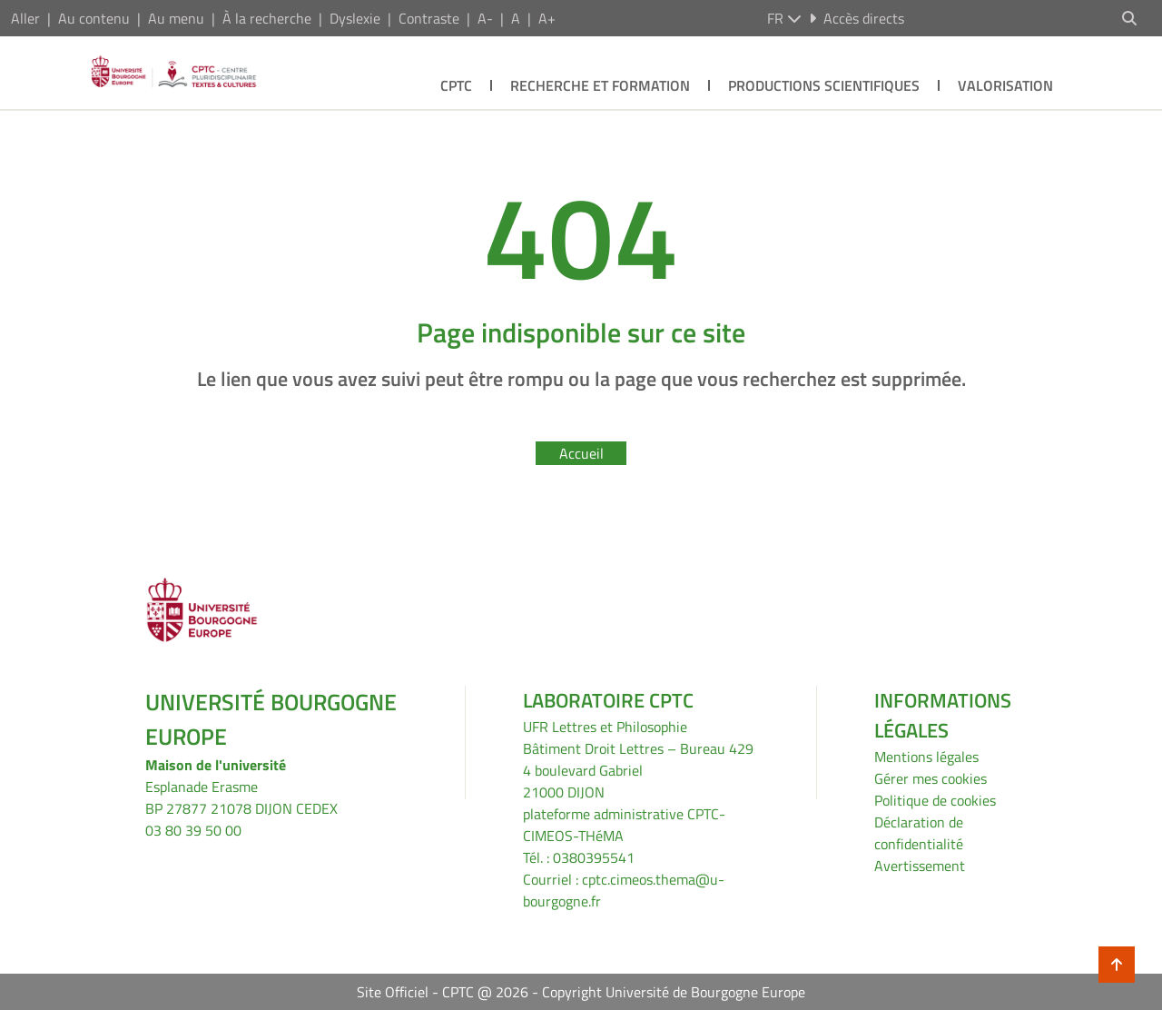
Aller (25, 18)
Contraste (429, 18)
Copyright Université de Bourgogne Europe (673, 992)
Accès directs (856, 18)
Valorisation (1005, 85)
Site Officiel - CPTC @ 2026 (442, 992)
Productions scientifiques (824, 85)
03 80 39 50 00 (193, 830)
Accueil (581, 453)
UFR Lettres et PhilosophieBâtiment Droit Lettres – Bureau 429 (638, 737)
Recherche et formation (600, 85)
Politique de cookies (935, 800)
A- (485, 18)
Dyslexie (355, 18)
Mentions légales (926, 756)
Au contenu (94, 18)
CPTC (456, 85)
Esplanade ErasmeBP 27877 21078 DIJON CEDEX (241, 797)
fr (784, 18)
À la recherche (266, 18)
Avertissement (919, 865)
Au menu (176, 18)
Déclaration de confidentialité (918, 833)
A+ (547, 18)
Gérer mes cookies (930, 778)
